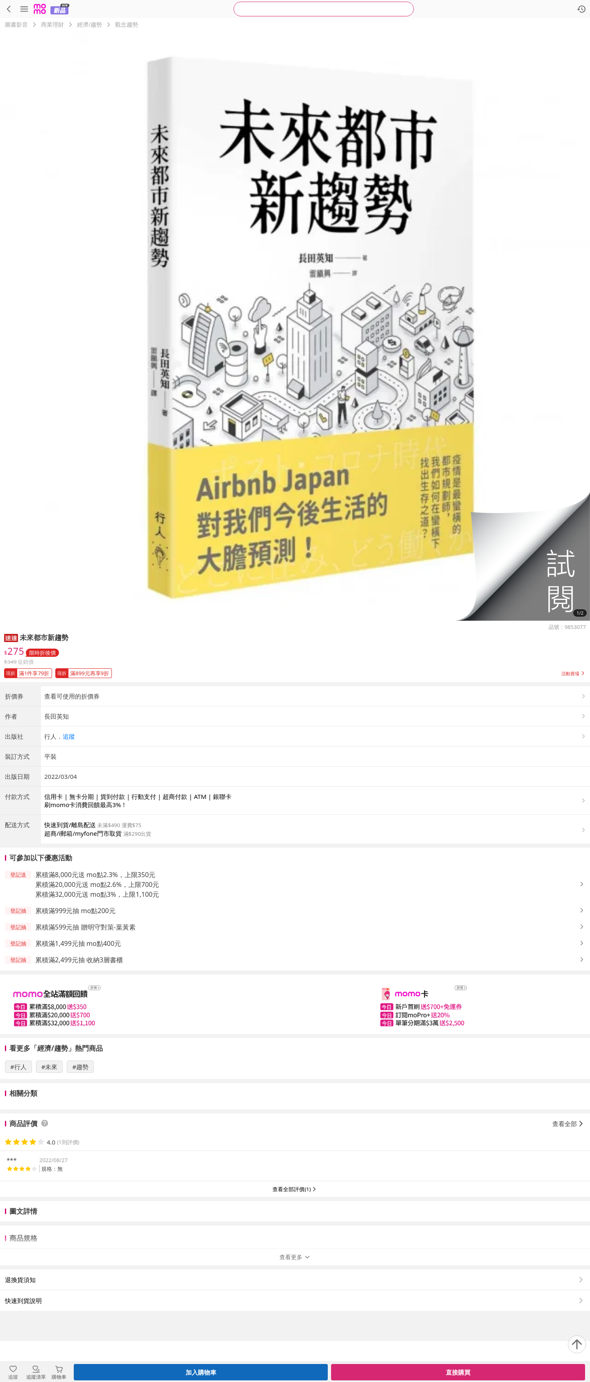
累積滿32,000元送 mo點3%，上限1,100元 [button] (97, 962)
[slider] (295, 1072)
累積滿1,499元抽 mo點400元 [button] (78, 1011)
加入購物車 (201, 1372)
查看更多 (295, 1298)
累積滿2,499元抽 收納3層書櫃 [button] (79, 1027)
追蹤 (69, 804)
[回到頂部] (577, 1344)
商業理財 (52, 24)
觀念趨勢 (126, 24)
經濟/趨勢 (89, 24)
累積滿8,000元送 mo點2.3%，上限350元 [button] (95, 942)
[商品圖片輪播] (295, 326)
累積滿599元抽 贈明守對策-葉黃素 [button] (85, 995)
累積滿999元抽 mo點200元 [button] (75, 978)
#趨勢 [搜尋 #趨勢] (80, 1135)
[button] (522, 556)
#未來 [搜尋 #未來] (49, 1135)
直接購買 (458, 1372)
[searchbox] (324, 9)
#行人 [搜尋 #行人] (18, 1135)
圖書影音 (16, 24)
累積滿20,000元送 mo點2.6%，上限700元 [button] (97, 952)
